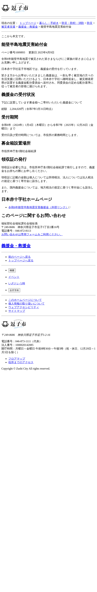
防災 (89, 23)
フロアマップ (16, 358)
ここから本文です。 (13, 36)
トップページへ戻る (20, 260)
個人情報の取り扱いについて (26, 303)
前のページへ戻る (19, 256)
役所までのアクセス (20, 362)
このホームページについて (25, 299)
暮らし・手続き (49, 23)
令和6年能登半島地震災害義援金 (39, 207)
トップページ (28, 23)
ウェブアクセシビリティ (23, 307)
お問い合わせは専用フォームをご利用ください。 (32, 234)
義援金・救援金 (28, 26)
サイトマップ (16, 310)
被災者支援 (8, 26)
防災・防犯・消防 (73, 23)
